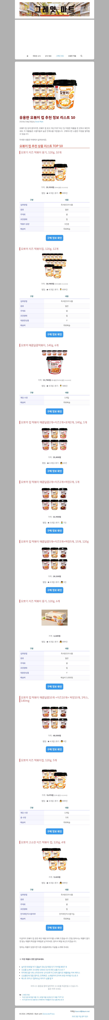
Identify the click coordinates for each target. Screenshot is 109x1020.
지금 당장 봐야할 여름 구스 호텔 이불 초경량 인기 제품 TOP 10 (43, 997)
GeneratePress (49, 1014)
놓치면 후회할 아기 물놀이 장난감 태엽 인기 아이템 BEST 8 (44, 966)
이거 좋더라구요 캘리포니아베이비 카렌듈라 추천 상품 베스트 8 (43, 999)
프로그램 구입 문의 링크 (80, 1016)
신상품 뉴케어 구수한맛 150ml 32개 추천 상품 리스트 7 (43, 969)
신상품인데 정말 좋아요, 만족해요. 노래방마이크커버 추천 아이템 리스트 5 (49, 975)
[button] (81, 56)
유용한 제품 (72, 56)
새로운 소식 (37, 56)
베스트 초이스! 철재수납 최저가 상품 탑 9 (37, 978)
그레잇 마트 (60, 56)
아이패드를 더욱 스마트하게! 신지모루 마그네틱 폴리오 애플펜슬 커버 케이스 (50, 972)
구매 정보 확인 (54, 238)
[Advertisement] (54, 35)
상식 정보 (48, 56)
